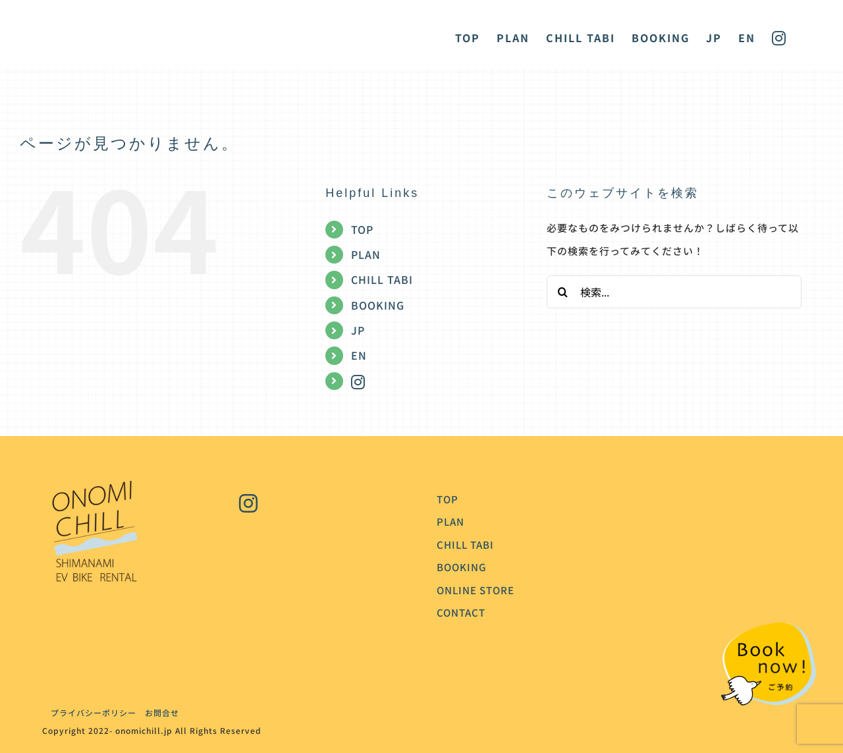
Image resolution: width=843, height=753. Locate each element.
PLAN (366, 254)
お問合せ (162, 712)
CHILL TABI (382, 279)
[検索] (563, 291)
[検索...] (674, 291)
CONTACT (461, 612)
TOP (362, 229)
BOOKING (377, 305)
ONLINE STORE (475, 590)
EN (359, 355)
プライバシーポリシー (89, 712)
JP (358, 330)
